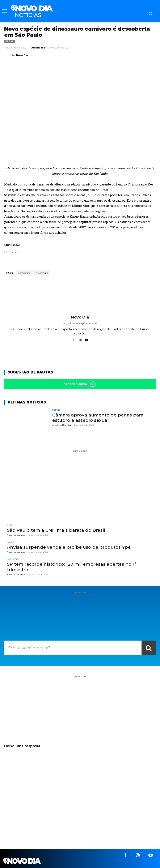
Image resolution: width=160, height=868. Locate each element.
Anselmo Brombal (61, 425)
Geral (9, 41)
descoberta (24, 272)
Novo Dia (22, 55)
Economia (12, 559)
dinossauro (42, 272)
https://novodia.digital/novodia (80, 323)
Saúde (10, 542)
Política (56, 410)
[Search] (149, 648)
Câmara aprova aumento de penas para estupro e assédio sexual (97, 417)
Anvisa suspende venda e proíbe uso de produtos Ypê (69, 547)
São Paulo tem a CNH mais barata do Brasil (56, 530)
